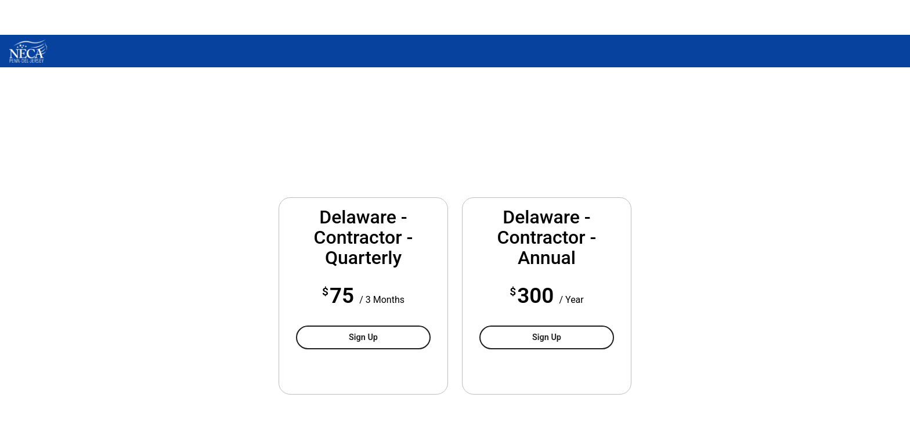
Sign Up (363, 337)
